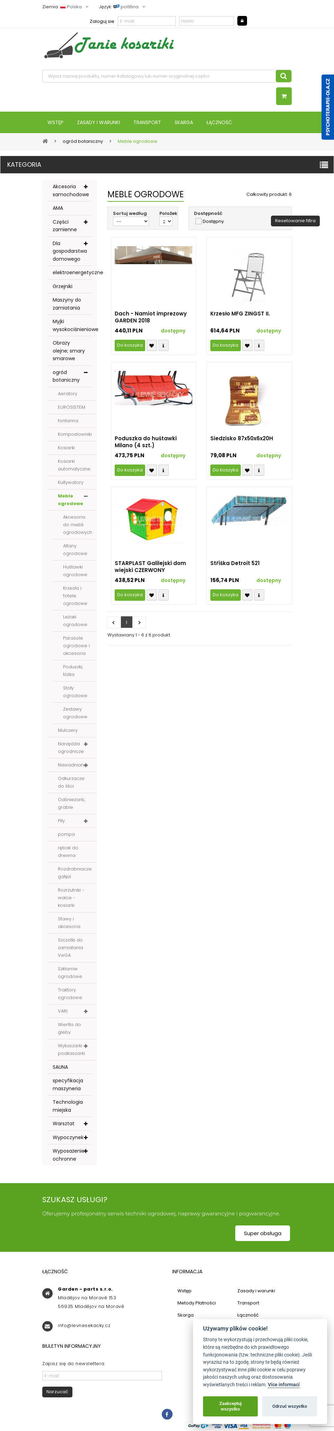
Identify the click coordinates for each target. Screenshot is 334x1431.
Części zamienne (65, 225)
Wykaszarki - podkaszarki (72, 1049)
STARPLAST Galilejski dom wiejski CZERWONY (150, 567)
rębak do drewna (68, 851)
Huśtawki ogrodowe (75, 571)
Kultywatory (71, 482)
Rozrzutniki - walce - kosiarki (71, 898)
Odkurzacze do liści (71, 782)
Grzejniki (62, 286)
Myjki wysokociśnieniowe (72, 325)
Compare (163, 345)
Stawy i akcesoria (69, 923)
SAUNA (60, 1067)
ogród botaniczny (66, 376)
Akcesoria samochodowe (71, 190)
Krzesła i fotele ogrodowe (75, 596)
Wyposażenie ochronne (69, 1154)
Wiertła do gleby (69, 1028)
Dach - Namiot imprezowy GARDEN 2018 (151, 317)
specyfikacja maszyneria (68, 1084)
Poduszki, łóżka (73, 671)
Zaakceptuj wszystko (230, 1406)
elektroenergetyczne (72, 272)
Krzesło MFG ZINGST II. (240, 313)
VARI (63, 1011)
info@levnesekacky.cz (84, 1325)
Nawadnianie (73, 765)
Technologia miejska (68, 1106)
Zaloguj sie (102, 21)
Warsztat (63, 1123)
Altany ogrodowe (75, 550)
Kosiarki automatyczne (74, 465)
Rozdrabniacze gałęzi (75, 873)
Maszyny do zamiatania (67, 303)
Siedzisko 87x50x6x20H (241, 438)
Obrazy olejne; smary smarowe (69, 350)
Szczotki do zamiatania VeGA (70, 948)
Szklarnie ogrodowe (70, 972)
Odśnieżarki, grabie (71, 803)
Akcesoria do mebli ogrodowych (77, 525)
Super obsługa (262, 1233)
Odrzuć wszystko (289, 1406)
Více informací (284, 1385)
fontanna (68, 420)
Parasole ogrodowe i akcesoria (76, 646)
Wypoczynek (68, 1137)
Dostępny (213, 221)
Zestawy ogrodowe (75, 713)
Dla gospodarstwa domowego (70, 251)
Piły (61, 820)
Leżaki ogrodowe (75, 621)
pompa (66, 834)
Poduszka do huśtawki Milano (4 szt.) (146, 442)
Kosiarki (66, 447)
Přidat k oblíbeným (152, 345)
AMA (58, 208)
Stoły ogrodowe (75, 692)
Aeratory (67, 393)
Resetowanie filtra (295, 220)
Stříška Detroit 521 (235, 563)
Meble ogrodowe (70, 500)
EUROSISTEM (71, 407)
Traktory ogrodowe (70, 994)
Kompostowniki (75, 434)
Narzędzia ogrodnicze (71, 747)
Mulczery (68, 730)
